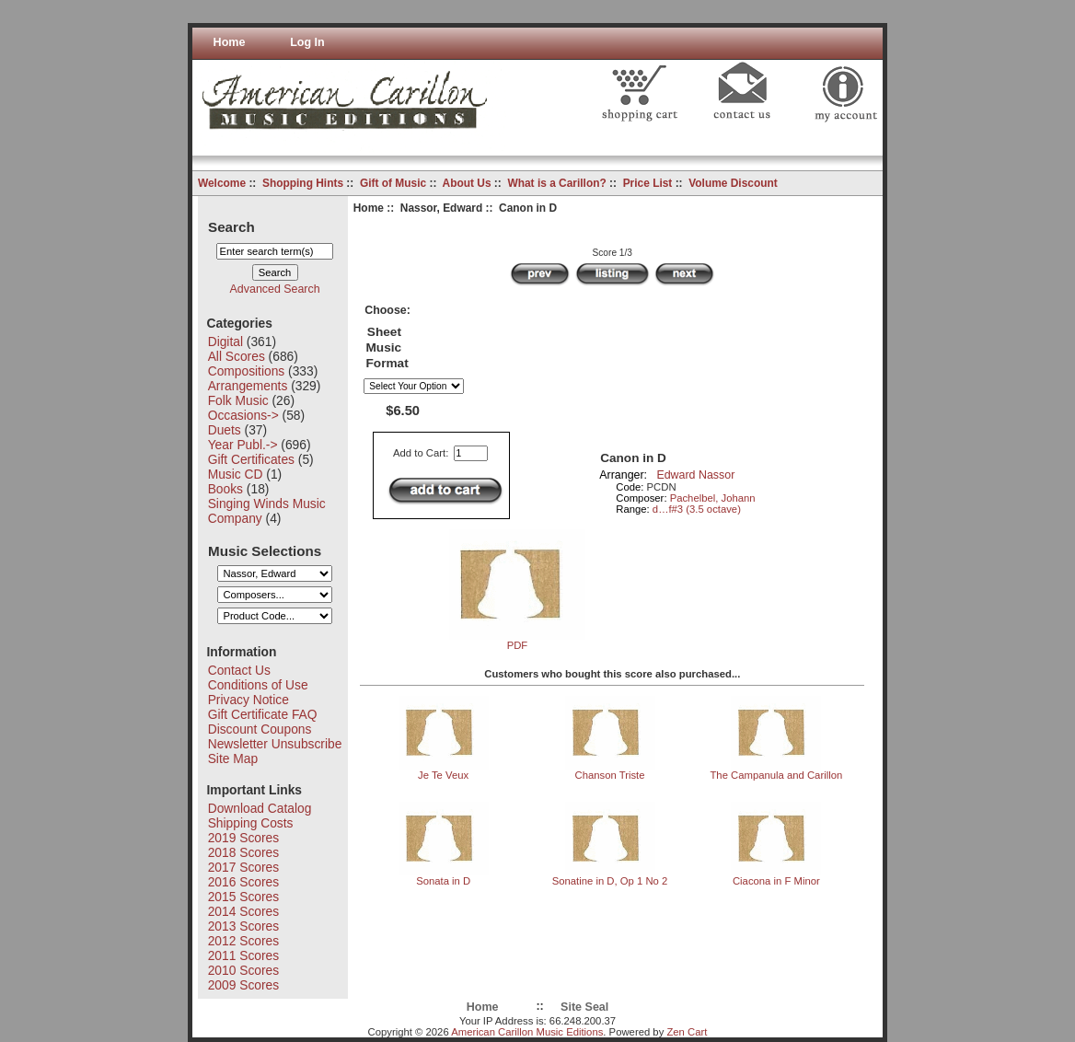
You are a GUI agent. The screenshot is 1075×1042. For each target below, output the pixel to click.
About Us (467, 183)
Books (225, 488)
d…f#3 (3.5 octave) (697, 509)
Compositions (246, 371)
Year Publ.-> (243, 444)
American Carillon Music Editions (527, 1031)
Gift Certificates (251, 459)
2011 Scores (243, 955)
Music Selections (264, 550)
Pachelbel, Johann (713, 498)
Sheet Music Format (386, 347)
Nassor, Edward (441, 208)
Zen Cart (686, 1031)
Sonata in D (443, 880)
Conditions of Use (258, 684)
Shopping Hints (302, 183)
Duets (224, 430)
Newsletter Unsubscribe (275, 743)
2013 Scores (243, 926)
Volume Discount (733, 183)
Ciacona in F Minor (776, 880)
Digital (225, 341)
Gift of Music (393, 183)
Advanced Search (275, 289)
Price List (648, 183)
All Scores (236, 356)
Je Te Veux (443, 775)
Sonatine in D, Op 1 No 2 (610, 880)
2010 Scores (243, 970)
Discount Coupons (260, 729)
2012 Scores (243, 940)
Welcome (222, 183)
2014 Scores (243, 911)
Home (230, 42)
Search (231, 226)
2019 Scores (243, 837)
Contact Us (239, 670)
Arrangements (248, 385)
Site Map (233, 758)
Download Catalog (260, 808)
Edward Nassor (695, 475)
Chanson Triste (610, 775)
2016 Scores (243, 881)
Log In (307, 42)
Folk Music (238, 400)
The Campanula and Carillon (776, 775)
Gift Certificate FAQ (263, 714)
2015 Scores (243, 896)
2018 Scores (243, 852)
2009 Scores (243, 985)
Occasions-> (243, 415)
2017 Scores (243, 867)
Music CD (235, 474)
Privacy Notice (248, 699)
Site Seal (584, 1007)
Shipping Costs (251, 823)
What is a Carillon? (556, 183)
